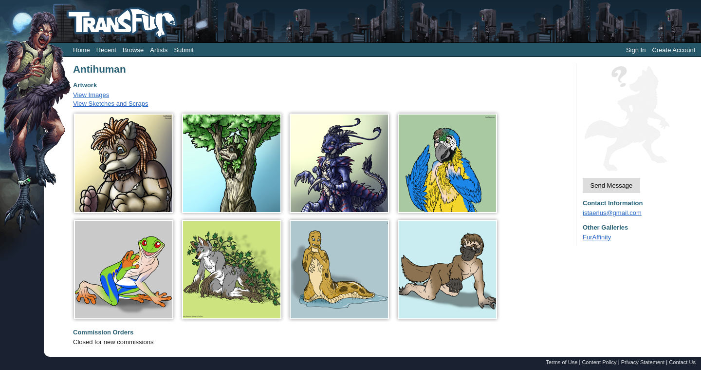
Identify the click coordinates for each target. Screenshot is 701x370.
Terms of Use (561, 362)
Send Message (611, 185)
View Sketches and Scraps (110, 103)
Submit (183, 50)
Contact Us (682, 362)
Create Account (673, 50)
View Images (91, 94)
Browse (133, 50)
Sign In (636, 50)
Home (81, 50)
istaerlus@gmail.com (612, 212)
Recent (106, 50)
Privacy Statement (643, 362)
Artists (158, 50)
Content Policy (599, 362)
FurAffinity (597, 237)
